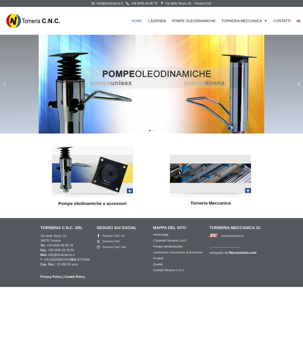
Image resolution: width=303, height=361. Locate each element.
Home (136, 21)
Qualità (158, 264)
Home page (161, 234)
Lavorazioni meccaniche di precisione (177, 252)
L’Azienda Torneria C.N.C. (170, 240)
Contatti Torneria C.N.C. (169, 270)
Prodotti (158, 258)
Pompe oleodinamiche (194, 21)
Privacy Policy (51, 276)
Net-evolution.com (243, 252)
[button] (4, 84)
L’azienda (157, 21)
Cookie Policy (74, 276)
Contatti (282, 21)
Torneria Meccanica (245, 21)
